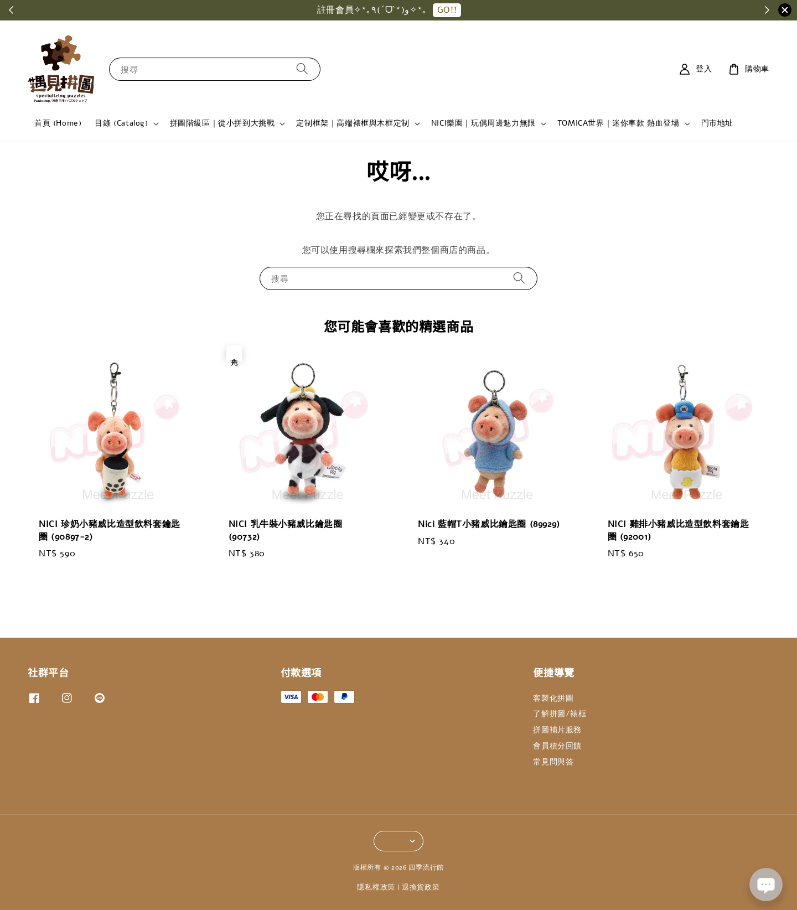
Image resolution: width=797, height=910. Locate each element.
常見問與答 (553, 762)
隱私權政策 (376, 887)
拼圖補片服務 (557, 730)
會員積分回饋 (557, 746)
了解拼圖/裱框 (559, 714)
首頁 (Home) (57, 123)
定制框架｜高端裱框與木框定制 (352, 123)
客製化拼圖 (553, 699)
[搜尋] (302, 69)
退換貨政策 (421, 887)
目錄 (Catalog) (121, 123)
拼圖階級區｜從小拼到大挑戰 (222, 123)
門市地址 (717, 123)
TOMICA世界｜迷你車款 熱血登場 (618, 123)
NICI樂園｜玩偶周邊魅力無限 (483, 123)
